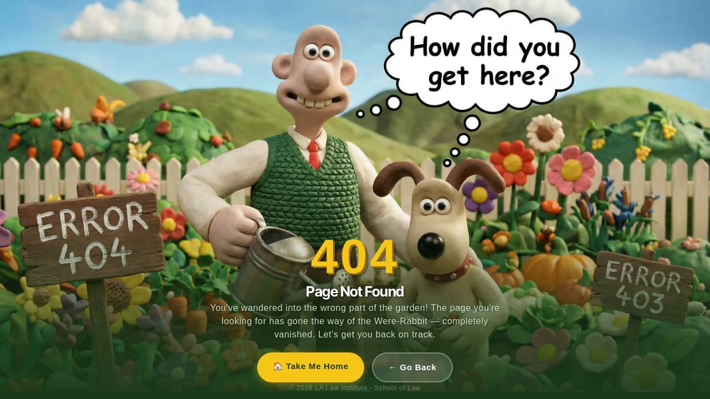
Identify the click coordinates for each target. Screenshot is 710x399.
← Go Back (413, 367)
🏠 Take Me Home (311, 366)
